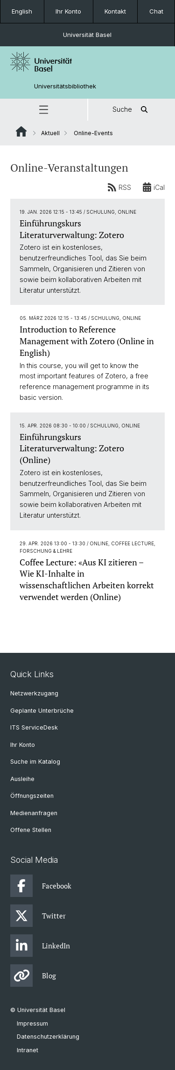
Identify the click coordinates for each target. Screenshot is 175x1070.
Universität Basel (87, 34)
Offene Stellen (30, 829)
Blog (33, 975)
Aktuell (50, 133)
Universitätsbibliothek (65, 86)
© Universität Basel (37, 1009)
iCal (153, 187)
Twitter (38, 915)
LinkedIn (40, 945)
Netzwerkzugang (34, 693)
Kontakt (115, 11)
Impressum (32, 1023)
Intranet (27, 1050)
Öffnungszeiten (32, 795)
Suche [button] (131, 109)
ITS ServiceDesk (34, 727)
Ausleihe (22, 778)
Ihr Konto (68, 11)
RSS (119, 187)
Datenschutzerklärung (48, 1036)
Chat (156, 11)
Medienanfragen (33, 813)
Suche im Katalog (35, 761)
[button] (43, 110)
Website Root (21, 131)
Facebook (40, 886)
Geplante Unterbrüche (42, 710)
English (22, 11)
